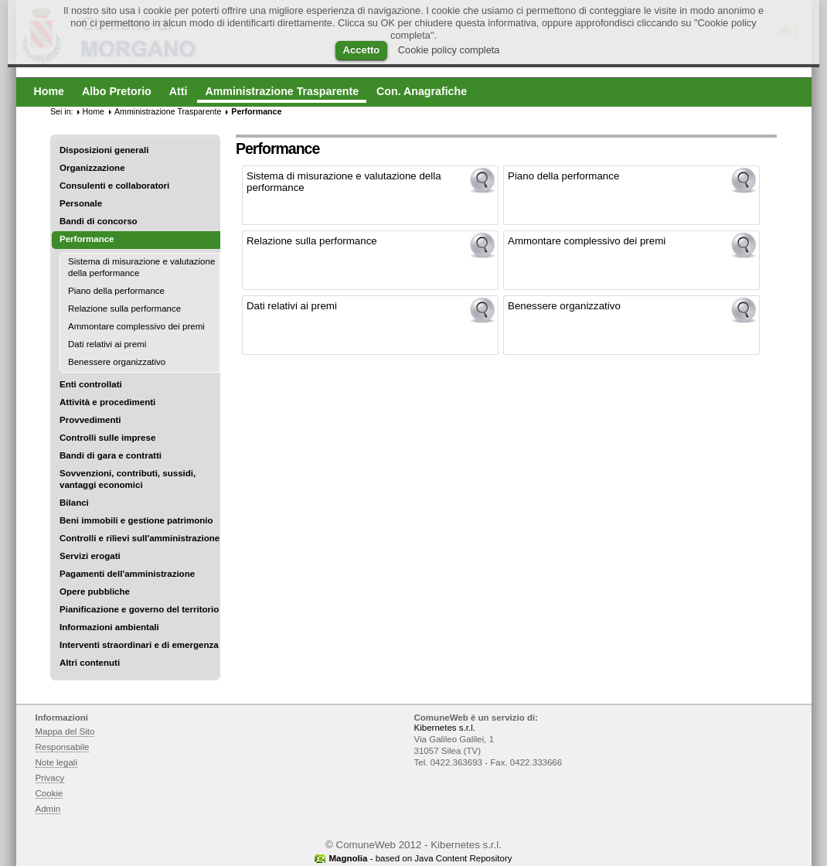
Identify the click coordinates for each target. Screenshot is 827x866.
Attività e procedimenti (107, 402)
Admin (48, 808)
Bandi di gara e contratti (111, 455)
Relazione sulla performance (124, 308)
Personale (81, 203)
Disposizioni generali (104, 150)
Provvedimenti (90, 419)
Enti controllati (91, 384)
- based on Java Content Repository (420, 858)
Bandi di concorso (99, 221)
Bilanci (74, 502)
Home (93, 111)
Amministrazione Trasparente (167, 111)
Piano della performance (116, 290)
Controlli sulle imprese (107, 437)
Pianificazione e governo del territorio (139, 609)
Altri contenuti (90, 662)
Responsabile (63, 747)
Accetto (361, 50)
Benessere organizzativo (116, 362)
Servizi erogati (90, 556)
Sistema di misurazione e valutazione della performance (141, 267)
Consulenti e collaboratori (114, 185)
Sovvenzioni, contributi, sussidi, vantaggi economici (128, 479)
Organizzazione (92, 167)
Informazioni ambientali (109, 627)
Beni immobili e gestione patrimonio (136, 520)
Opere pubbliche (95, 591)
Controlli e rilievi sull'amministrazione (140, 538)
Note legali (57, 762)
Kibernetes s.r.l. (444, 727)
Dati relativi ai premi (107, 344)
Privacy (50, 777)
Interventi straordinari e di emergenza (139, 645)
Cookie (49, 793)
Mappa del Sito (65, 731)
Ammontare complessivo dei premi (136, 326)
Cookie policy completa (449, 50)
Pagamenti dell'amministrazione (127, 573)
